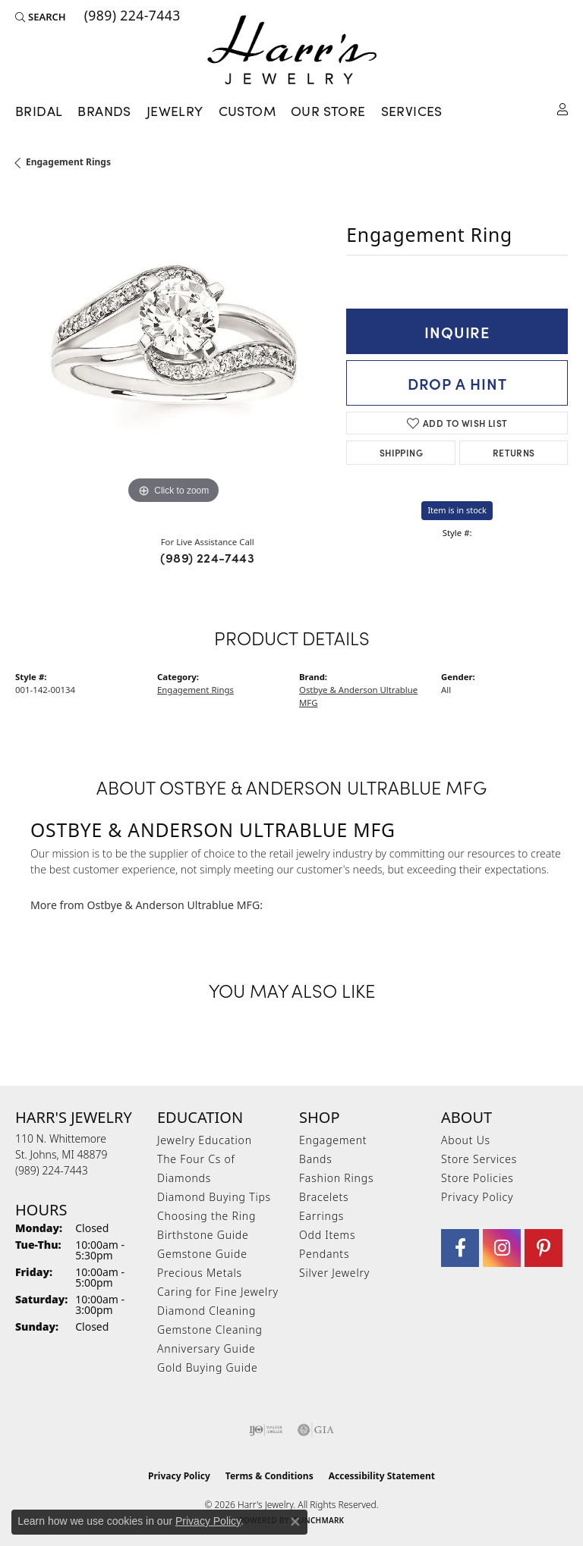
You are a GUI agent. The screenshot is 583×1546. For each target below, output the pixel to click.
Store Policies (477, 1178)
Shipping (401, 452)
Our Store (328, 110)
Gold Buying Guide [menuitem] (207, 1367)
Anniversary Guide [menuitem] (206, 1348)
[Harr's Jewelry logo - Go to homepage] (291, 49)
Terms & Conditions (269, 1475)
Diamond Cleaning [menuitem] (206, 1310)
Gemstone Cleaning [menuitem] (210, 1329)
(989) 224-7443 (207, 557)
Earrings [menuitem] (321, 1216)
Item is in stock (457, 510)
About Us (465, 1140)
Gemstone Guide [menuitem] (202, 1254)
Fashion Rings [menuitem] (336, 1178)
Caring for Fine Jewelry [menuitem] (218, 1291)
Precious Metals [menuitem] (199, 1272)
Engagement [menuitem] (333, 1140)
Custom (247, 110)
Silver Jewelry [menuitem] (334, 1272)
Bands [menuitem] (315, 1159)
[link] (131, 17)
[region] (173, 350)
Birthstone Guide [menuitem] (203, 1235)
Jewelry (175, 110)
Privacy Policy (477, 1197)
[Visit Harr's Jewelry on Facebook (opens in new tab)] (460, 1248)
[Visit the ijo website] (266, 1430)
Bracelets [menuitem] (323, 1197)
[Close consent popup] (295, 1521)
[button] (40, 17)
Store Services (479, 1159)
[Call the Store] (51, 1170)
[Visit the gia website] (316, 1430)
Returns (514, 452)
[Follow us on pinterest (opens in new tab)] (544, 1248)
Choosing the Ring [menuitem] (206, 1216)
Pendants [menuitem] (324, 1254)
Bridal (38, 110)
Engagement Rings (68, 161)
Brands (104, 110)
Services (412, 110)
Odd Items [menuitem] (327, 1235)
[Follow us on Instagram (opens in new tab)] (502, 1248)
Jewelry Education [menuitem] (204, 1140)
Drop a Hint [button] (457, 383)
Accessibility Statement (382, 1475)
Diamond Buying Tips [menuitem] (214, 1197)
